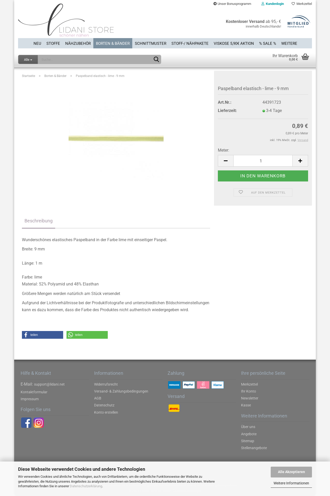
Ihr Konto (248, 391)
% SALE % (267, 43)
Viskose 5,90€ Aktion (234, 43)
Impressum (30, 399)
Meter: (223, 150)
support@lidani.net (49, 384)
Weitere (289, 43)
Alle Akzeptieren (291, 472)
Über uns (248, 427)
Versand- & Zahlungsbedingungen (121, 391)
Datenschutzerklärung (86, 486)
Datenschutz (104, 405)
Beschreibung (38, 220)
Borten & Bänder (113, 43)
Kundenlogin (272, 4)
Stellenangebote (254, 448)
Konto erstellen (106, 412)
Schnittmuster (150, 43)
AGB (97, 398)
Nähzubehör (78, 43)
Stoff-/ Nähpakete (190, 43)
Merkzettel (302, 4)
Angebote (249, 434)
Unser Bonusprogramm (232, 4)
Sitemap (247, 441)
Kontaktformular (34, 392)
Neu (37, 43)
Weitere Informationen (291, 483)
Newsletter (249, 398)
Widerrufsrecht (106, 384)
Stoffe (53, 43)
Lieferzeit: (227, 110)
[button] (42, 335)
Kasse (246, 405)
